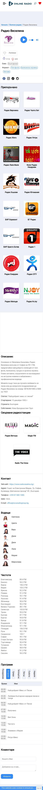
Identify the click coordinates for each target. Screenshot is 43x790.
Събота (29, 674)
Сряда (13, 674)
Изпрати (7, 776)
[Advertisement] (21, 17)
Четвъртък (19, 674)
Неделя (34, 674)
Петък (24, 674)
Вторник (8, 673)
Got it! (39, 788)
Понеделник (3, 674)
